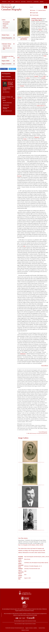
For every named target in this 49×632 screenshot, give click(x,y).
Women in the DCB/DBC (6, 108)
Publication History (6, 44)
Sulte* (44, 76)
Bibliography (5, 23)
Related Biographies (7, 38)
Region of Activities (6, 63)
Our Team (23, 1)
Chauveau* (36, 137)
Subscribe (36, 1)
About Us (17, 1)
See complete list (7, 110)
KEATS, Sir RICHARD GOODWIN (10, 83)
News (12, 1)
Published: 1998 (6, 46)
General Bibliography (43, 431)
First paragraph (6, 21)
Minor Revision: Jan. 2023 (7, 48)
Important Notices (42, 627)
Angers (25, 138)
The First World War (7, 102)
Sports (4, 100)
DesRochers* (23, 353)
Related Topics (5, 35)
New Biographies (6, 73)
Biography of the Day (7, 79)
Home (9, 1)
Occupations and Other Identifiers (7, 57)
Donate (41, 1)
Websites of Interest (25, 630)
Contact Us (29, 1)
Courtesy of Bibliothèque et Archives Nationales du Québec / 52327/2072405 (24, 38)
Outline (3, 19)
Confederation (6, 105)
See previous (6, 92)
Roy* (24, 246)
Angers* (40, 29)
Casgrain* (36, 76)
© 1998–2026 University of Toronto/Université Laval (36, 433)
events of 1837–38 (40, 105)
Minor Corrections (6, 76)
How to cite (5, 27)
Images (4, 25)
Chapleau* (19, 97)
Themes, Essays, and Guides (7, 97)
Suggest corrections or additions (31, 627)
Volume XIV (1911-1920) (6, 4)
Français (4, 1)
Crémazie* (43, 77)
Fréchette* (22, 85)
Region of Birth (5, 60)
